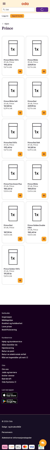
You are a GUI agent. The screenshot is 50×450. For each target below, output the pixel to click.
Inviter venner (8, 375)
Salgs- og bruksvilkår (11, 427)
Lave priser (7, 326)
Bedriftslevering (9, 330)
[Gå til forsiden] (25, 3)
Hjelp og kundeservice (12, 341)
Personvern (7, 432)
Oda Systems (9, 382)
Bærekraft (6, 379)
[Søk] (4, 9)
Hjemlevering (8, 348)
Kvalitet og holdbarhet (12, 323)
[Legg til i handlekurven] (20, 71)
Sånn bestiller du (9, 345)
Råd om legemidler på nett (15, 357)
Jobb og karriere (9, 372)
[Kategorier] (4, 3)
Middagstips (7, 320)
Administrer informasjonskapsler (17, 438)
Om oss (5, 369)
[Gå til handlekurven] (42, 9)
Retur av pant (8, 351)
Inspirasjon (7, 317)
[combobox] (20, 9)
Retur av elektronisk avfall (14, 354)
